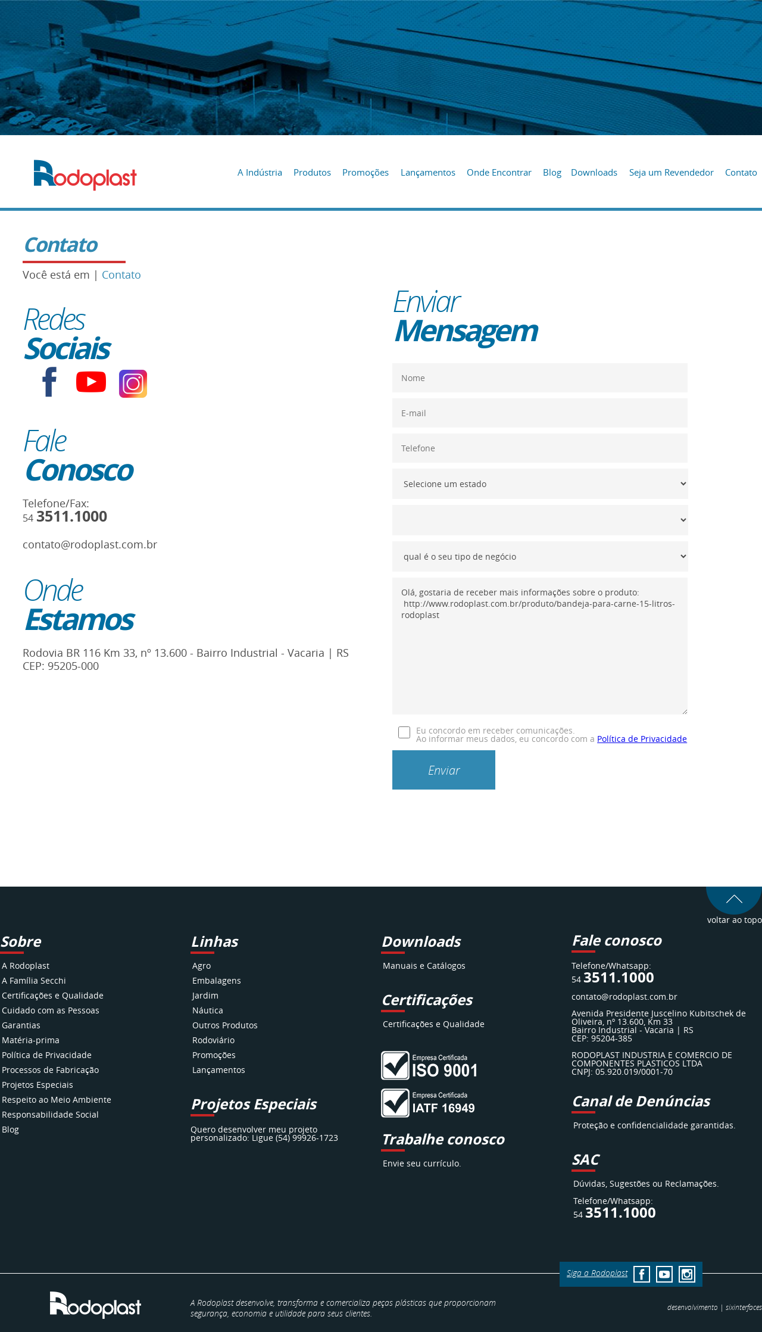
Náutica (207, 1010)
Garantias (21, 1025)
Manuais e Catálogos (424, 965)
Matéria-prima (31, 1040)
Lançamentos (428, 172)
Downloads (594, 172)
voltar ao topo (734, 915)
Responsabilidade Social (50, 1114)
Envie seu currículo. (422, 1163)
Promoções (365, 172)
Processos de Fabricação (50, 1069)
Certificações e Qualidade (53, 995)
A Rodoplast (25, 965)
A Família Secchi (34, 980)
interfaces (744, 1307)
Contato (741, 172)
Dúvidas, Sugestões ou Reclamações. (646, 1183)
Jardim (205, 995)
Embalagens (216, 980)
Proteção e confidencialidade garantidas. (654, 1125)
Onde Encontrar (499, 172)
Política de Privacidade (642, 738)
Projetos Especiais (37, 1084)
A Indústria (260, 172)
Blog (552, 172)
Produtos (312, 172)
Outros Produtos (225, 1025)
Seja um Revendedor (671, 172)
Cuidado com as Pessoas (50, 1010)
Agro (201, 965)
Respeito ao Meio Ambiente (56, 1099)
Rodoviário (213, 1040)
